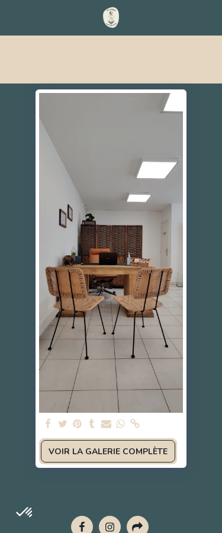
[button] (13, 17)
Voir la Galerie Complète (108, 451)
